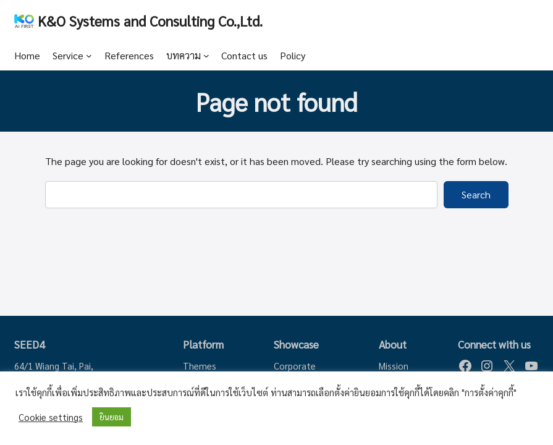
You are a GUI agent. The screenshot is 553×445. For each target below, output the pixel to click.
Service (68, 55)
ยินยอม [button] (111, 417)
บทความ (183, 55)
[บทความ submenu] (206, 56)
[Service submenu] (89, 56)
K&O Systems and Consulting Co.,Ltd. (150, 21)
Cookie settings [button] (51, 417)
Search (476, 194)
